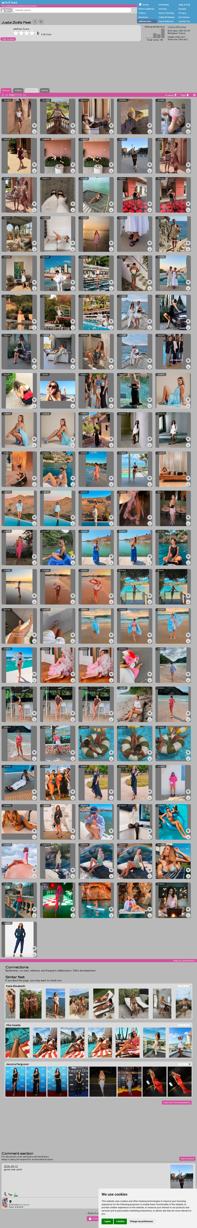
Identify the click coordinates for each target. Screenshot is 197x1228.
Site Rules (164, 4)
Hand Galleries (166, 21)
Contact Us (184, 21)
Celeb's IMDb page (177, 27)
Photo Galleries (146, 8)
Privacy (182, 13)
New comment (187, 1158)
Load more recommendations (176, 1102)
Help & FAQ (184, 4)
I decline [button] (120, 1221)
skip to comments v (184, 960)
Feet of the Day (166, 13)
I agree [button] (107, 1221)
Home (146, 4)
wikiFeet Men (145, 21)
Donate (182, 8)
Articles (163, 8)
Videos (142, 13)
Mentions (143, 17)
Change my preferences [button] (141, 1221)
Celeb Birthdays (167, 17)
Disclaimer (184, 17)
